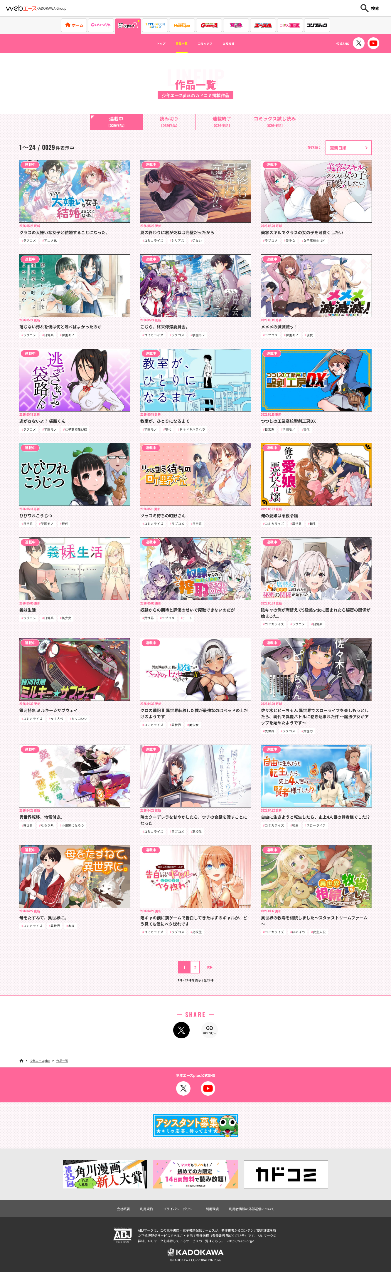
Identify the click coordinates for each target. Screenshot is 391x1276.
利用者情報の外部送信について (254, 1211)
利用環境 (213, 1211)
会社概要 (119, 1211)
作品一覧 (176, 43)
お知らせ (239, 43)
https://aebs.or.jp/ (241, 1244)
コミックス (208, 43)
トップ (150, 43)
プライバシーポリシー (178, 1211)
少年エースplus (40, 1064)
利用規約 (143, 1211)
